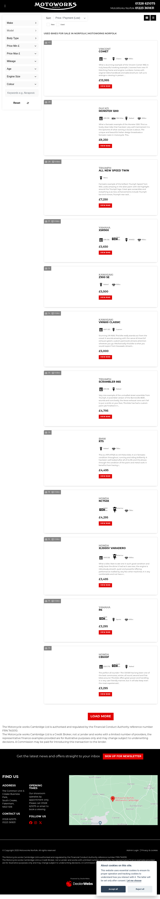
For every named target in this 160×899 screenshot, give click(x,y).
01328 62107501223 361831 (145, 6)
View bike (106, 86)
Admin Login (133, 855)
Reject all (140, 889)
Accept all (113, 889)
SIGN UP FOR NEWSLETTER (124, 761)
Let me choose (134, 880)
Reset (26, 103)
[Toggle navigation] (5, 6)
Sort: (48, 18)
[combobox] (22, 23)
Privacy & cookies (149, 855)
